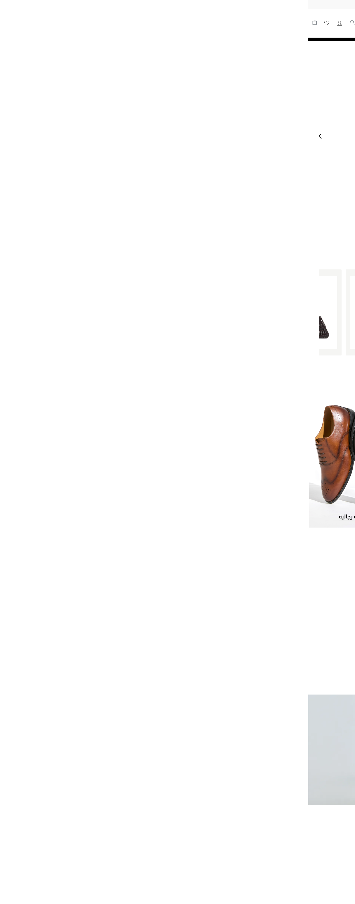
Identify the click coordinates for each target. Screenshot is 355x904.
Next (343, 136)
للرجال (192, 21)
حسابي (31, 23)
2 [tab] (174, 220)
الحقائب (173, 21)
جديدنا (227, 21)
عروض (129, 21)
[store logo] (316, 23)
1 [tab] (181, 220)
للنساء (210, 21)
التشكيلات (150, 21)
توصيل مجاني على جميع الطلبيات (177, 4)
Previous (12, 136)
